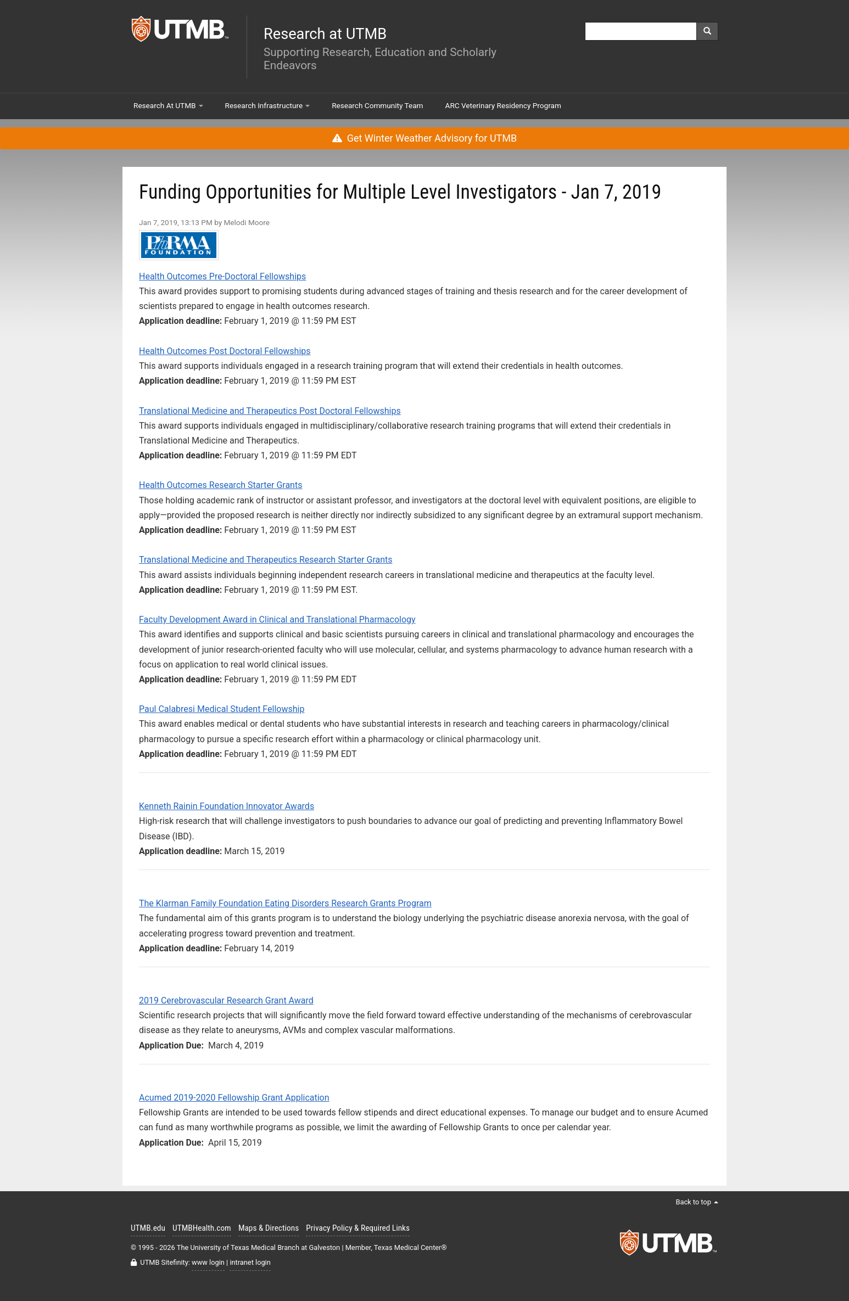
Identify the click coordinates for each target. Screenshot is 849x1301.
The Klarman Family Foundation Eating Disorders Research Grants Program (285, 903)
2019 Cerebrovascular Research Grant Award (226, 1000)
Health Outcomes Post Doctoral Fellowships (225, 351)
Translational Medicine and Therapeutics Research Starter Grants (266, 559)
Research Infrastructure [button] (267, 105)
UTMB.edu (148, 1228)
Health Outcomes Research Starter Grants (220, 485)
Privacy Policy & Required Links (358, 1228)
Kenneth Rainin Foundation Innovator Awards (226, 806)
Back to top (696, 1202)
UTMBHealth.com (201, 1228)
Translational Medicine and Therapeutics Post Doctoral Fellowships (270, 411)
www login (208, 1262)
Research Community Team (377, 105)
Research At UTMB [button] (168, 105)
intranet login (250, 1262)
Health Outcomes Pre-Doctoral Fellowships (222, 276)
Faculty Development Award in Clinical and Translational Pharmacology (277, 619)
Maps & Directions (268, 1228)
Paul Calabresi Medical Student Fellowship (221, 709)
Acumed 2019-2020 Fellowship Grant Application (234, 1097)
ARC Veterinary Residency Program (503, 105)
